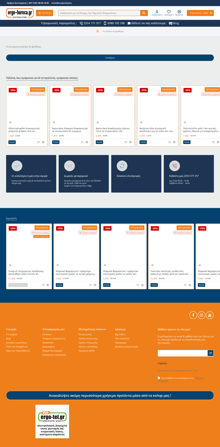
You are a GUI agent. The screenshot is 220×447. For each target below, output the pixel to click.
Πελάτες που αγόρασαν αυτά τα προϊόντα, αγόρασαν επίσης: (42, 78)
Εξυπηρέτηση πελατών (92, 329)
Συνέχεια (109, 57)
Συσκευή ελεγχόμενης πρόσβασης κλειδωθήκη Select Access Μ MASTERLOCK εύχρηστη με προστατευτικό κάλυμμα (26, 272)
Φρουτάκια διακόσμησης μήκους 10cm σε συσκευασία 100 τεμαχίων (113, 130)
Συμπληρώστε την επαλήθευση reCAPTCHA (178, 370)
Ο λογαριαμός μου (53, 329)
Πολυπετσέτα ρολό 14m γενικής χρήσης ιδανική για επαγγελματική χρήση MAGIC (201, 130)
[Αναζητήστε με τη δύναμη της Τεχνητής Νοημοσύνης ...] (144, 13)
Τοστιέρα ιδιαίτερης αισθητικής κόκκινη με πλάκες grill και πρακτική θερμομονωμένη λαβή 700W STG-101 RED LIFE (169, 272)
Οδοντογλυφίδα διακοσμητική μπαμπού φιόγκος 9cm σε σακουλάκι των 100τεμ (24, 130)
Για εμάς (11, 329)
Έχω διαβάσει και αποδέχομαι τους (180, 379)
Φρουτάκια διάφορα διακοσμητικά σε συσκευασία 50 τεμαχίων (70, 130)
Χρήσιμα (120, 329)
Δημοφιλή (11, 218)
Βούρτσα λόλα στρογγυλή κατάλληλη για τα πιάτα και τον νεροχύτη (156, 130)
